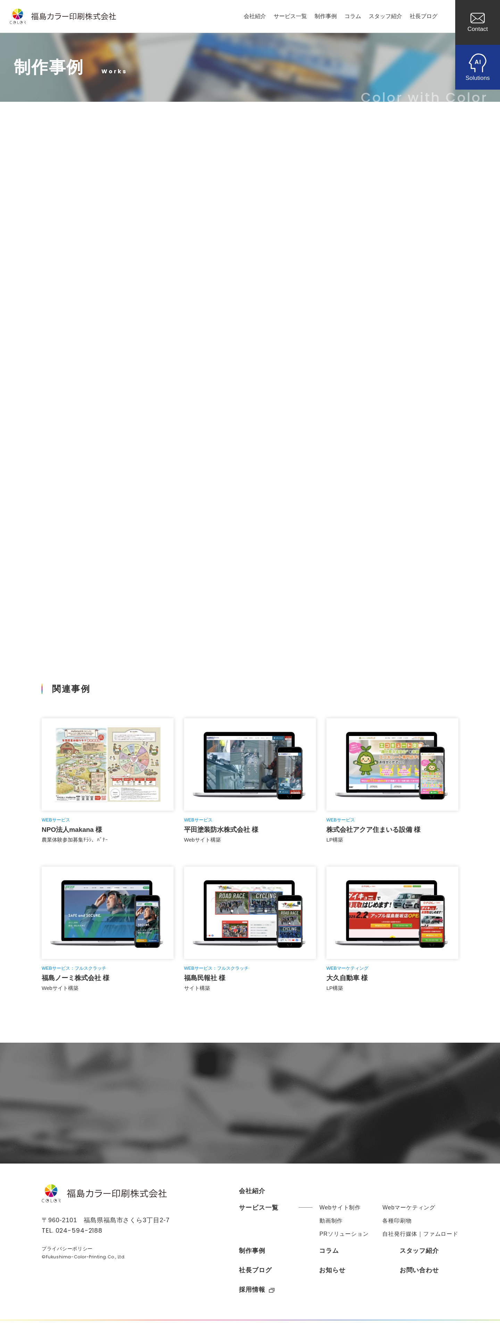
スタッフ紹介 (385, 16)
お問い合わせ (419, 1273)
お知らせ (332, 1273)
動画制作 (331, 1224)
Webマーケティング (408, 1211)
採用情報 (257, 1293)
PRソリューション (343, 1237)
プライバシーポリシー (67, 1253)
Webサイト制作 (340, 1211)
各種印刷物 (396, 1224)
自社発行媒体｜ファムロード (420, 1237)
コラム (352, 16)
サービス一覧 (290, 16)
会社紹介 (255, 16)
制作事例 (326, 16)
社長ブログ (424, 16)
